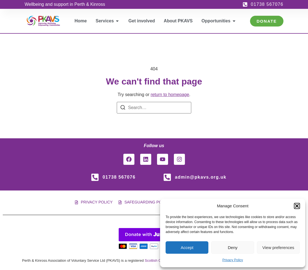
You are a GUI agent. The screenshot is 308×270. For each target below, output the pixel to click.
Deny (232, 247)
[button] (297, 206)
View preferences (278, 247)
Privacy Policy (232, 260)
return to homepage (170, 94)
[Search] (123, 108)
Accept (187, 247)
